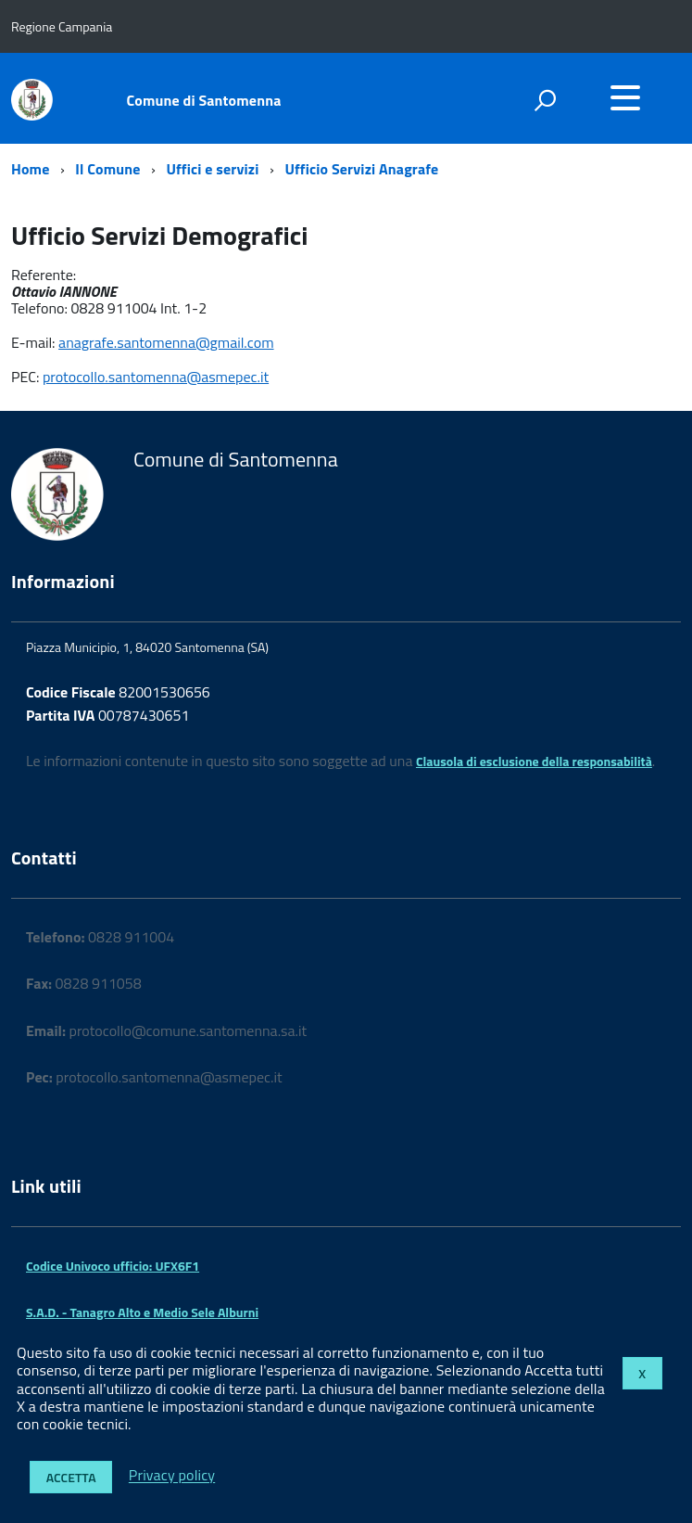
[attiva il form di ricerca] (545, 100)
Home (30, 169)
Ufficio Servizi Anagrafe (361, 169)
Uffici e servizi (212, 169)
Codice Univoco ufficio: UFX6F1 (112, 1265)
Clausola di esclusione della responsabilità (534, 761)
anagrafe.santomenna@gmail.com (165, 342)
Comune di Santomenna (204, 100)
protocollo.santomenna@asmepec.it (156, 376)
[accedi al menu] (625, 97)
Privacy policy (172, 1476)
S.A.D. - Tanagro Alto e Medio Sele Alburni (142, 1312)
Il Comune (107, 169)
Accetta (71, 1477)
